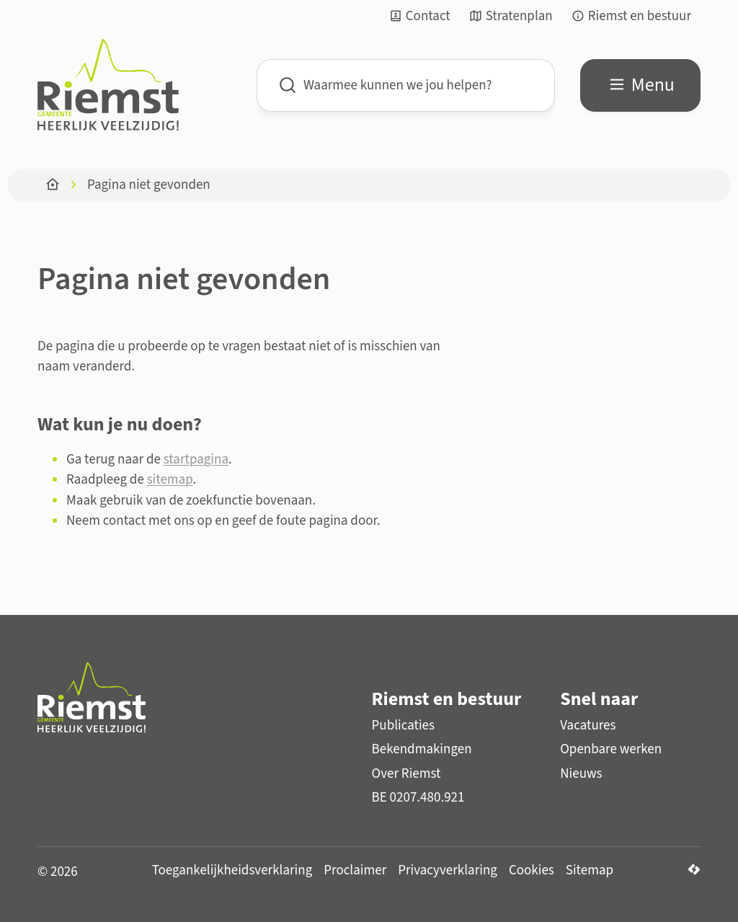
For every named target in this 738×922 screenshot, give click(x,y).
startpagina (196, 459)
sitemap (170, 479)
